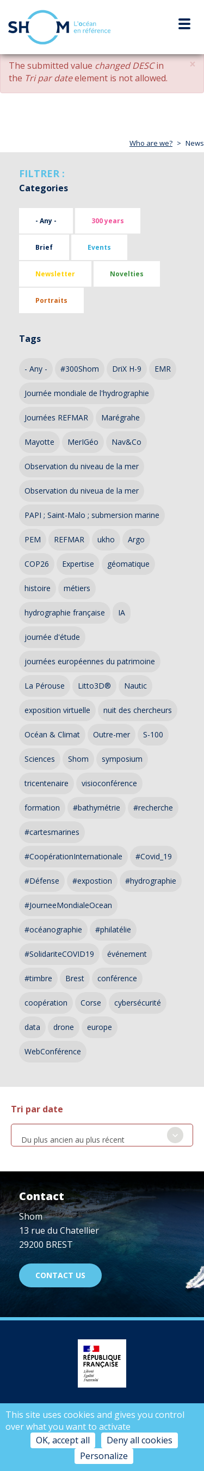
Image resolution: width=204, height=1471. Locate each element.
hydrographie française (64, 612)
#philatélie (113, 929)
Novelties (127, 273)
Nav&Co (126, 442)
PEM (32, 539)
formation (42, 807)
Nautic (135, 686)
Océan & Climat (52, 734)
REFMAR (69, 539)
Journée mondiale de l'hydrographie (86, 393)
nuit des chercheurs (137, 710)
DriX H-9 (126, 369)
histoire (37, 588)
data (32, 1027)
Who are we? (150, 143)
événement (127, 954)
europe (99, 1027)
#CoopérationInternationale (73, 856)
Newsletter (55, 273)
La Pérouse (44, 686)
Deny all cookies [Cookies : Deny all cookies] (139, 1440)
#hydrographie (150, 881)
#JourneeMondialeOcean (68, 905)
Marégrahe (120, 417)
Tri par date (37, 1109)
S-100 (153, 734)
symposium (122, 759)
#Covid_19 (153, 856)
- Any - (46, 220)
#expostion (92, 881)
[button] (192, 64)
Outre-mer (111, 734)
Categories (43, 188)
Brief (44, 247)
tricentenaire (46, 783)
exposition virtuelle (57, 710)
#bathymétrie (96, 807)
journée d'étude (52, 637)
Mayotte (39, 442)
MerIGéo (82, 442)
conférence (117, 978)
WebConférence (52, 1051)
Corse (91, 1002)
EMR (162, 369)
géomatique (128, 564)
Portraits (51, 300)
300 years (107, 220)
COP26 (36, 564)
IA (121, 612)
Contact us (60, 1275)
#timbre (38, 978)
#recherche (153, 807)
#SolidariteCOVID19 (59, 954)
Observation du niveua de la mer (81, 490)
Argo (136, 539)
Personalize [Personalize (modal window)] (104, 1456)
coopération (45, 1002)
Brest (74, 978)
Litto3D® (94, 686)
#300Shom (79, 369)
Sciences (39, 759)
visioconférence (109, 783)
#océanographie (53, 929)
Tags (30, 339)
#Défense (41, 881)
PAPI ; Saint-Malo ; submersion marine (91, 515)
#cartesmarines (51, 832)
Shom (78, 759)
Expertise (78, 564)
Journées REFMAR (56, 417)
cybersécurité (137, 1002)
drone (63, 1027)
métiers (77, 588)
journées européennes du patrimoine (89, 661)
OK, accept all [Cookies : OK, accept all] (63, 1440)
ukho (106, 539)
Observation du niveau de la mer (81, 466)
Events (99, 247)
